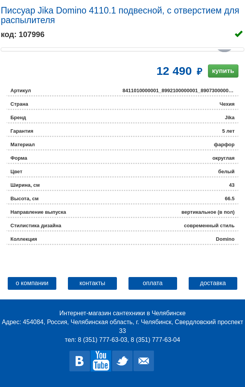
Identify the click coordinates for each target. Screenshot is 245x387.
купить (223, 70)
